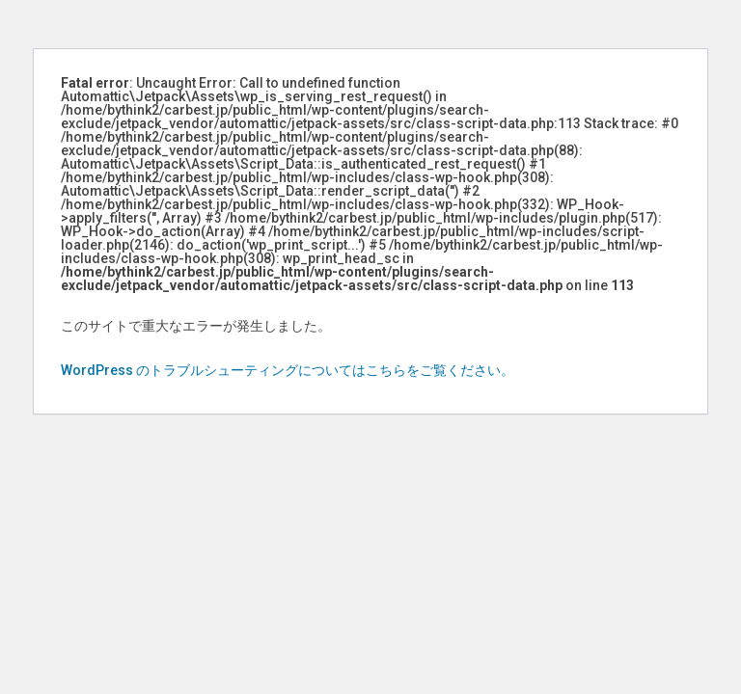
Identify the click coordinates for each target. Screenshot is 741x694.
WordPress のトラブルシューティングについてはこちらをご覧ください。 (287, 370)
